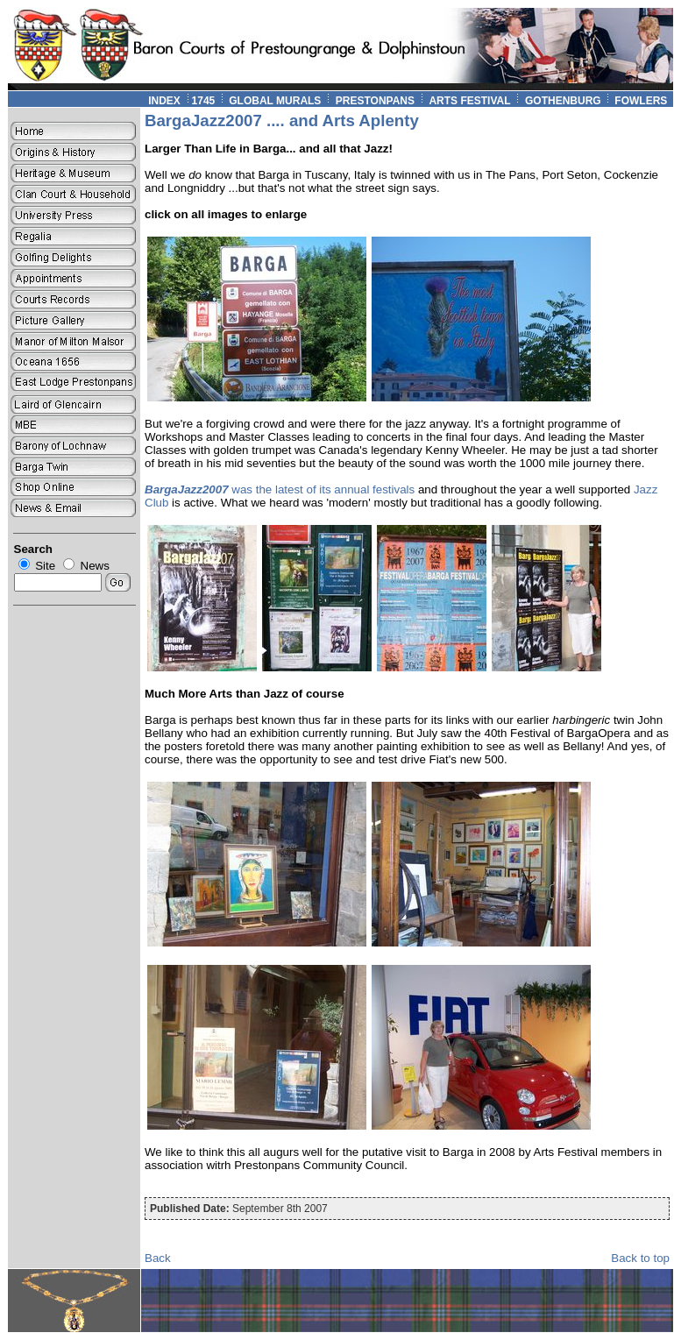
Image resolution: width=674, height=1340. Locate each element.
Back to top (640, 1258)
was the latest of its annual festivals (280, 489)
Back (158, 1258)
